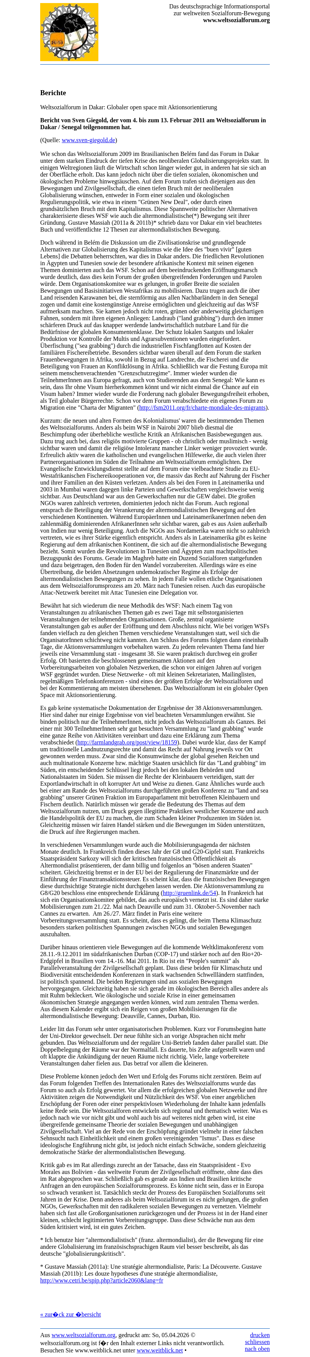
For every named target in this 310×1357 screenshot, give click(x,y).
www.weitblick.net (160, 1350)
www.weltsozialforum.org (84, 1335)
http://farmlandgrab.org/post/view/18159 (127, 742)
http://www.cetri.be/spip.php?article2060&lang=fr (101, 1280)
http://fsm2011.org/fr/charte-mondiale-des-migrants (202, 407)
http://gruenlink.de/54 (189, 893)
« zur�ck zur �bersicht (70, 1314)
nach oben (257, 1349)
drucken (260, 1335)
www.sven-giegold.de (88, 140)
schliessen (257, 1342)
